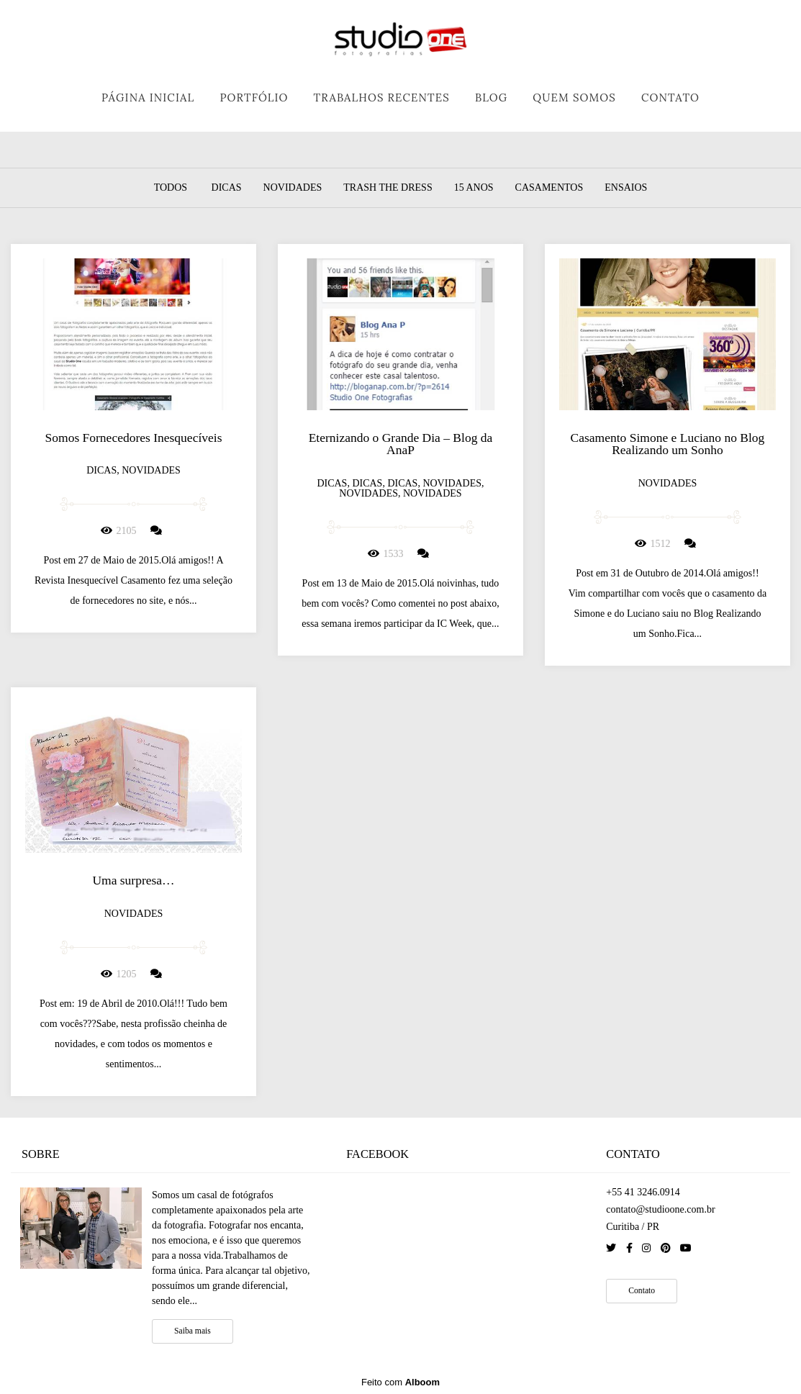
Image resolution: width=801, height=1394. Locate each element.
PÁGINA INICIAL (147, 97)
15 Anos (474, 188)
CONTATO (670, 97)
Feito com (400, 1382)
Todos (170, 188)
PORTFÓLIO (254, 97)
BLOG (491, 97)
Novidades (292, 188)
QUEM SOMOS (574, 97)
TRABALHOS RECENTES (382, 97)
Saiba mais (192, 1331)
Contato (641, 1290)
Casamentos (549, 188)
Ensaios (626, 188)
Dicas (227, 188)
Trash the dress (387, 188)
